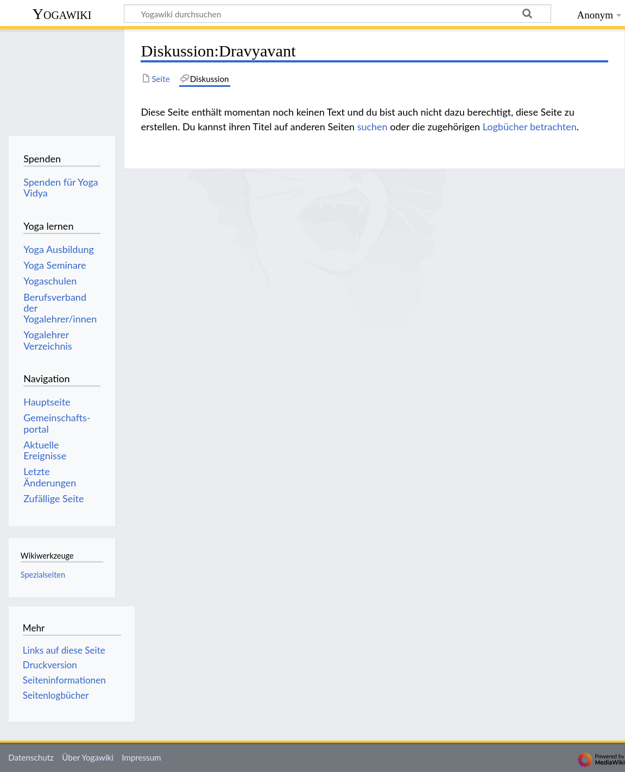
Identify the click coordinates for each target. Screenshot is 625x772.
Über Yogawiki (87, 757)
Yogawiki (62, 13)
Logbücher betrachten (530, 126)
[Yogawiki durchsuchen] (337, 13)
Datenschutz (31, 757)
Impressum (141, 757)
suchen (372, 126)
